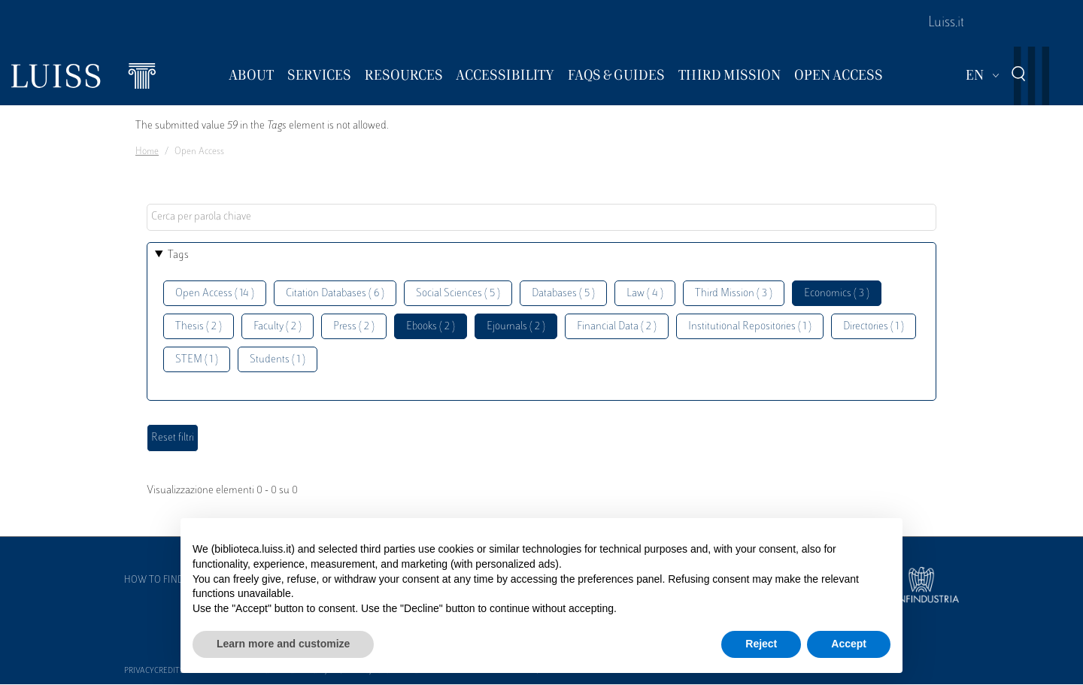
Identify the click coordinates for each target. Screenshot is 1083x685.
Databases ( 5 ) (563, 293)
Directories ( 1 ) (873, 326)
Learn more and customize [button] (283, 644)
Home (147, 151)
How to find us (161, 580)
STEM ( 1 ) (196, 359)
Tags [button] (178, 255)
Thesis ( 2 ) (198, 326)
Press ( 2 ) (354, 326)
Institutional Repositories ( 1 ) (749, 326)
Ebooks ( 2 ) (430, 326)
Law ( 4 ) (644, 293)
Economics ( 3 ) (836, 293)
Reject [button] (761, 644)
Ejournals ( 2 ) (516, 326)
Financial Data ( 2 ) (617, 326)
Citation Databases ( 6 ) (335, 293)
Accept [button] (848, 644)
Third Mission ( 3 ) (733, 293)
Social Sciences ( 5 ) (458, 293)
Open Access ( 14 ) (214, 293)
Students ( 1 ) (277, 359)
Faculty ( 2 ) (277, 326)
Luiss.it (946, 23)
